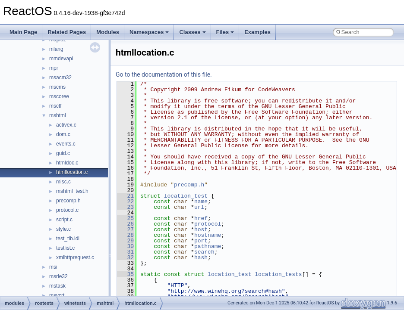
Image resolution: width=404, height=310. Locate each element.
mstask (57, 286)
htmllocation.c (72, 172)
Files (225, 32)
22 (125, 201)
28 (125, 235)
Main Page (23, 32)
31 (125, 252)
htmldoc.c (67, 163)
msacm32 (60, 77)
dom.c (63, 134)
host (201, 229)
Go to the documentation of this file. (164, 74)
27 (125, 229)
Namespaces (149, 32)
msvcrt (56, 295)
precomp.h (68, 201)
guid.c (63, 153)
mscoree (59, 96)
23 (125, 207)
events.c (66, 144)
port (201, 241)
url (199, 207)
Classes (192, 32)
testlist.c (65, 248)
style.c (63, 229)
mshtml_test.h (72, 191)
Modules (107, 32)
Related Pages (66, 32)
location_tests (278, 274)
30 (125, 246)
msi (53, 267)
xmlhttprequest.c (75, 257)
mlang (56, 49)
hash (201, 257)
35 (125, 274)
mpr (53, 68)
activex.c (66, 125)
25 (125, 218)
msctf (55, 106)
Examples (257, 32)
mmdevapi (61, 59)
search (204, 252)
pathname (207, 246)
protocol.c (67, 210)
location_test (186, 196)
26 (125, 224)
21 (125, 196)
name (201, 201)
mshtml (57, 115)
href (201, 218)
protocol (207, 224)
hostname (207, 235)
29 (125, 241)
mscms (57, 87)
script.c (64, 220)
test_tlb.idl (67, 239)
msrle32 (58, 276)
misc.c (63, 182)
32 (125, 257)
